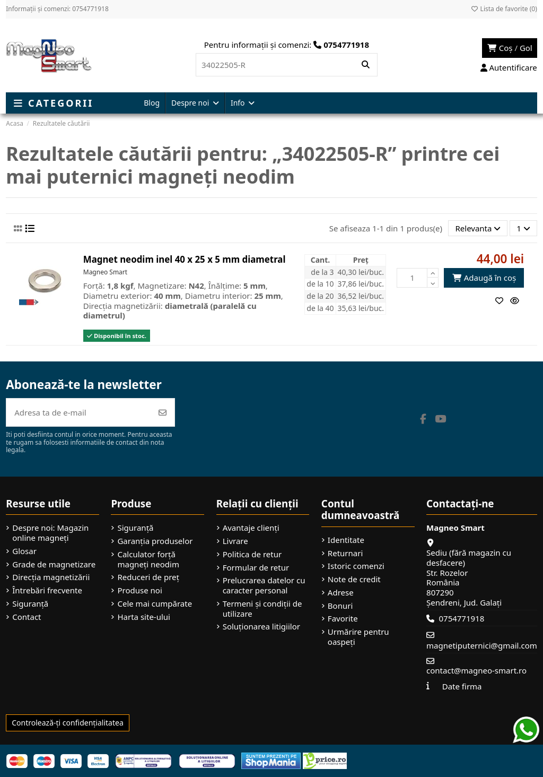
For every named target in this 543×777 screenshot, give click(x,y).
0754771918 (461, 618)
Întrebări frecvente (47, 590)
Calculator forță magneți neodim (148, 559)
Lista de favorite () (503, 8)
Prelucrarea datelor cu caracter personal (264, 585)
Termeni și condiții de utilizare (262, 609)
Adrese (341, 593)
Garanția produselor (154, 541)
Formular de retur (256, 568)
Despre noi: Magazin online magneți (50, 533)
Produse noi (139, 590)
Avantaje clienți (251, 528)
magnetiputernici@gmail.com (481, 645)
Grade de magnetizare (53, 564)
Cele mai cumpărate (154, 604)
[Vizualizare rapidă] (517, 300)
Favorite (343, 619)
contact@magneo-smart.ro (476, 670)
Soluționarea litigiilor (261, 626)
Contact (26, 617)
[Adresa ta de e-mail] (78, 413)
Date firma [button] (462, 686)
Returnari (345, 553)
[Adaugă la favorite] (502, 300)
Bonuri (340, 606)
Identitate (346, 540)
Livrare (235, 541)
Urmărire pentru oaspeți (358, 637)
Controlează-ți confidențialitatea (68, 723)
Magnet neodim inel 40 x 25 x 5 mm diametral (184, 259)
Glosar (24, 551)
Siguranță (30, 604)
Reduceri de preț (148, 577)
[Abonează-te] (162, 413)
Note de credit (354, 579)
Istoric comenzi (356, 566)
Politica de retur (252, 554)
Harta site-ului (143, 617)
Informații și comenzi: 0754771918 (57, 8)
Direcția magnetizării (51, 577)
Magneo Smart (105, 272)
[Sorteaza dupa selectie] (477, 228)
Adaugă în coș (484, 277)
